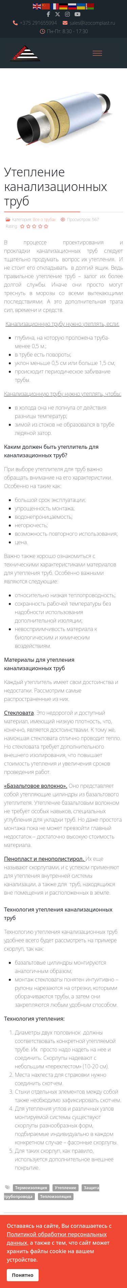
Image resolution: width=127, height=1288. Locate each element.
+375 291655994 (38, 23)
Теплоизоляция (55, 1196)
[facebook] (48, 14)
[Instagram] (67, 14)
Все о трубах (44, 219)
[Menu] (97, 53)
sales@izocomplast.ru (92, 23)
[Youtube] (78, 14)
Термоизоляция (31, 1187)
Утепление (65, 1187)
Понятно (23, 1275)
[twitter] (57, 14)
